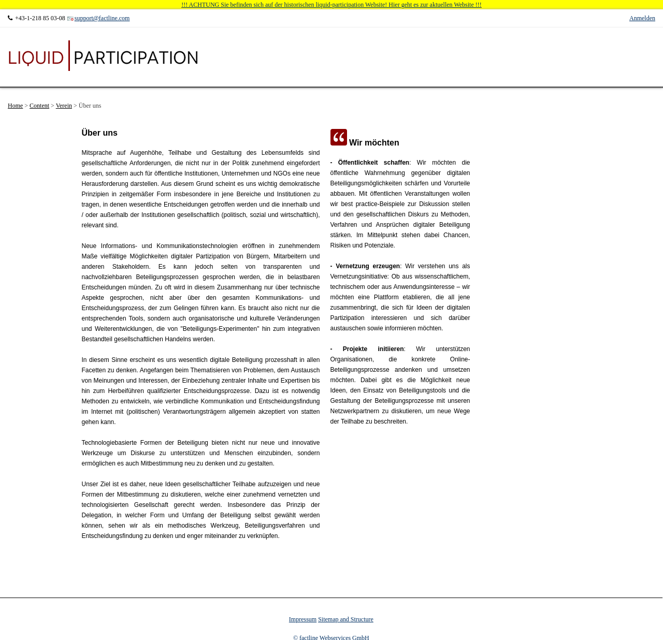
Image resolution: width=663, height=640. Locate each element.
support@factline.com (102, 18)
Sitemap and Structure (345, 619)
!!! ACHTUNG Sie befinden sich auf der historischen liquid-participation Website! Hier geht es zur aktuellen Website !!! (331, 4)
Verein (64, 105)
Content (39, 105)
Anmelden (642, 18)
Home (15, 105)
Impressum (302, 619)
